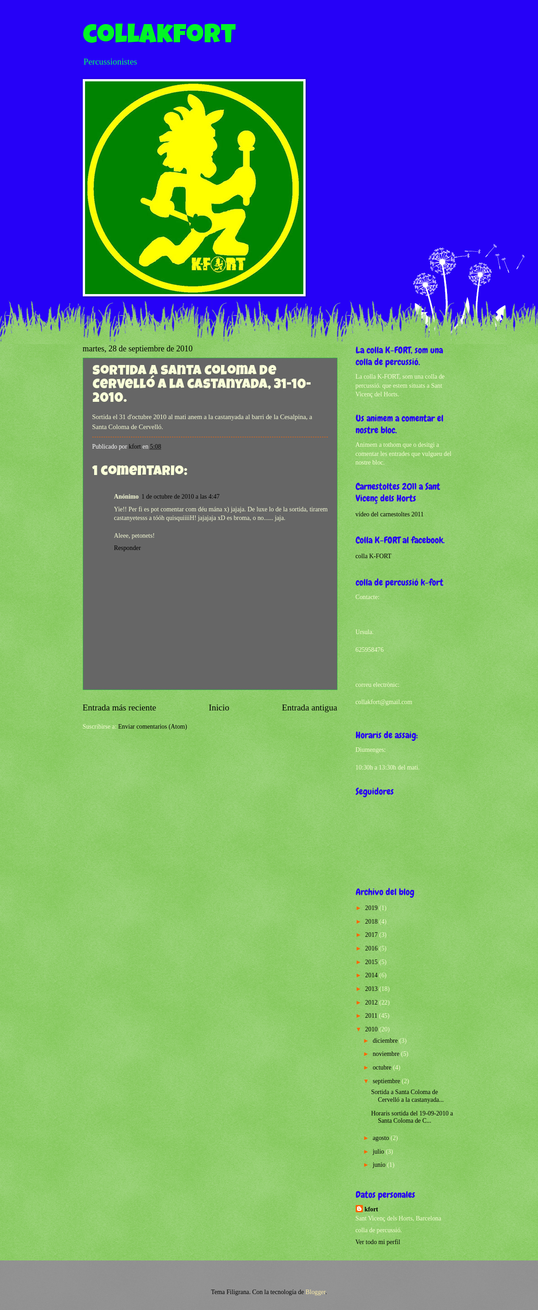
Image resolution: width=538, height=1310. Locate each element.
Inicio (219, 707)
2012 (372, 1002)
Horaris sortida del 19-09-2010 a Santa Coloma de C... (412, 1117)
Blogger (316, 1292)
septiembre (387, 1081)
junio (379, 1164)
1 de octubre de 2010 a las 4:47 (180, 496)
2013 (372, 988)
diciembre (385, 1040)
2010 (372, 1029)
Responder (127, 548)
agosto (381, 1138)
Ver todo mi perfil (378, 1242)
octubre (382, 1067)
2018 (372, 921)
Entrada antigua (309, 707)
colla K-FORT (374, 556)
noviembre (386, 1053)
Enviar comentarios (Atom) (152, 726)
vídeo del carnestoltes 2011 (390, 514)
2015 (372, 962)
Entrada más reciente (119, 707)
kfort (371, 1209)
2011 (372, 1015)
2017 (372, 934)
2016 (372, 948)
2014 (372, 975)
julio (379, 1151)
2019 (372, 908)
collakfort (159, 37)
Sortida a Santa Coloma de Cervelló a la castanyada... (407, 1096)
